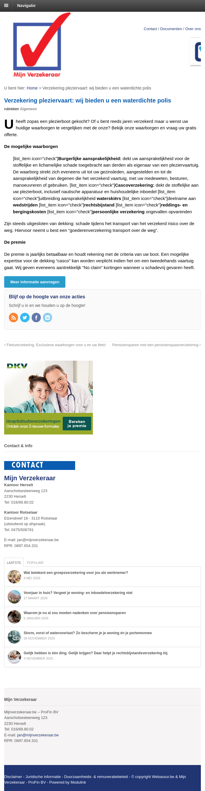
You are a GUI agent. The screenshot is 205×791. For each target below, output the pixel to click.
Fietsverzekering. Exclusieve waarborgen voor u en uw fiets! (55, 345)
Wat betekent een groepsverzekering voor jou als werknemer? (76, 573)
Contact (150, 29)
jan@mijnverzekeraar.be (38, 735)
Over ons (193, 29)
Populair (35, 562)
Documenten (171, 29)
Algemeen (28, 109)
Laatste (14, 562)
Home (32, 88)
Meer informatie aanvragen (34, 282)
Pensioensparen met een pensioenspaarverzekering (156, 345)
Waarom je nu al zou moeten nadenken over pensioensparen (75, 613)
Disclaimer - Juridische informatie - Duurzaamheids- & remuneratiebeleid (66, 776)
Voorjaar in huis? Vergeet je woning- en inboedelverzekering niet (78, 593)
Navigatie (26, 5)
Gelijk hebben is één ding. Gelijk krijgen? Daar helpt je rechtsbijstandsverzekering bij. (96, 653)
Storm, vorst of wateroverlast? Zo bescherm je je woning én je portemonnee (88, 633)
